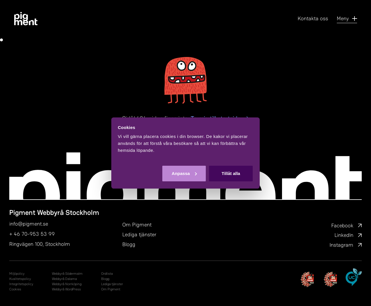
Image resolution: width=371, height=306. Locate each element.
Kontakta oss (313, 18)
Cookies (15, 289)
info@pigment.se (28, 223)
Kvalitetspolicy (20, 278)
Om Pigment (137, 224)
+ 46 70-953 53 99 (32, 234)
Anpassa (184, 173)
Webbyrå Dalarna (64, 278)
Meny (347, 18)
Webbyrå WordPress (66, 289)
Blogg (128, 244)
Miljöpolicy (17, 273)
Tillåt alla (230, 173)
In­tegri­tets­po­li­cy (21, 284)
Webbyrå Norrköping (66, 284)
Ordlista (107, 273)
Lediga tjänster (139, 234)
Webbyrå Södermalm (67, 273)
